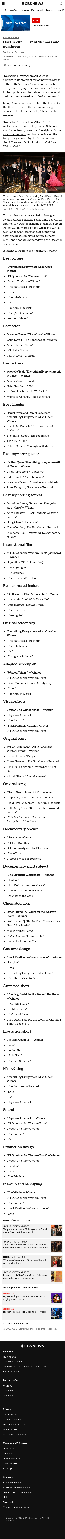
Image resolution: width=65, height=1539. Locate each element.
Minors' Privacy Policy (14, 1434)
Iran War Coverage (12, 1362)
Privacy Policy (10, 1414)
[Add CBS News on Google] (18, 65)
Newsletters (9, 1448)
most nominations (14, 134)
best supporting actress (29, 236)
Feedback (8, 1502)
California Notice (12, 1419)
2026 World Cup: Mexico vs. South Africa (24, 1366)
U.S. (4, 10)
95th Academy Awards (25, 84)
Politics (49, 10)
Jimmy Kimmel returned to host (23, 103)
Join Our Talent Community (17, 1492)
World (40, 10)
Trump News (9, 1357)
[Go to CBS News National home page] (32, 3)
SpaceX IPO (27, 10)
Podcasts (7, 1453)
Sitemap (7, 1468)
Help (5, 1497)
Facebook (8, 1391)
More (27, 1220)
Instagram (8, 1395)
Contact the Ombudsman (16, 1507)
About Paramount (12, 1482)
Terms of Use (10, 1429)
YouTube (7, 1386)
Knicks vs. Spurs (11, 1371)
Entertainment (11, 37)
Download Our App (13, 1458)
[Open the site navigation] (12, 3)
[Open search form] (61, 3)
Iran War (14, 10)
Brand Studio (10, 1463)
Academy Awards (18, 1323)
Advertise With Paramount (17, 1487)
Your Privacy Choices (14, 1424)
